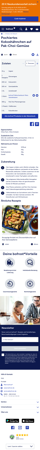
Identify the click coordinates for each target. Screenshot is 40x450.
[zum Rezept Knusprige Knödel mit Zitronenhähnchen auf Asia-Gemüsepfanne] (20, 220)
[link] (11, 29)
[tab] (26, 29)
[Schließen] (37, 2)
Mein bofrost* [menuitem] (7, 385)
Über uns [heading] (20, 412)
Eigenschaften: (6, 130)
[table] (20, 92)
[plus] (37, 63)
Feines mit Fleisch (11, 34)
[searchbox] (21, 29)
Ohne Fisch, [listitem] (5, 132)
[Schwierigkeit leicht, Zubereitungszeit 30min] (13, 54)
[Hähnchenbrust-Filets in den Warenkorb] (37, 95)
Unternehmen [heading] (20, 407)
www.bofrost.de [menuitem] (7, 388)
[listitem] (20, 171)
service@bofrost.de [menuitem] (8, 391)
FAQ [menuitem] (2, 378)
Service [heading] (20, 401)
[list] (20, 277)
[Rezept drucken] (37, 54)
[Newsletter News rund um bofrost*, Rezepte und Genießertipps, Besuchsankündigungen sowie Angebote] (20, 347)
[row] (20, 147)
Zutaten (6, 63)
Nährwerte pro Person (9, 144)
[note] (20, 244)
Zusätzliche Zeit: (7, 136)
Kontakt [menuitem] (3, 381)
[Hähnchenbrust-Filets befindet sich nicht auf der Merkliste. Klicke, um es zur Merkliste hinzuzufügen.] (34, 95)
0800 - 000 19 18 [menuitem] (8, 394)
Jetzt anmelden (20, 348)
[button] (4, 29)
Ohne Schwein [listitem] (14, 132)
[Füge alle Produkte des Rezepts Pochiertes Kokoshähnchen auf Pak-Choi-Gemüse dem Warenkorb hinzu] (20, 116)
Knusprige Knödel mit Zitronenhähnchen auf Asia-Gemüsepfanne (19, 239)
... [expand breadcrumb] (4, 34)
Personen (31, 63)
